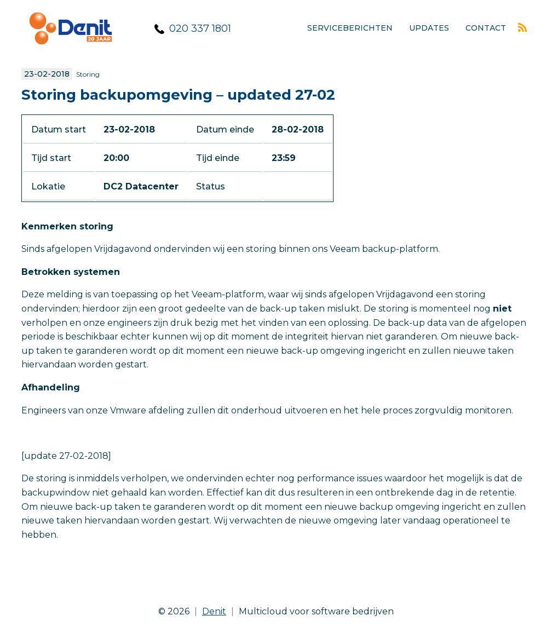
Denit (214, 611)
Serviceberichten (350, 28)
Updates (429, 28)
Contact (485, 28)
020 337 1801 (200, 28)
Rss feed (522, 27)
